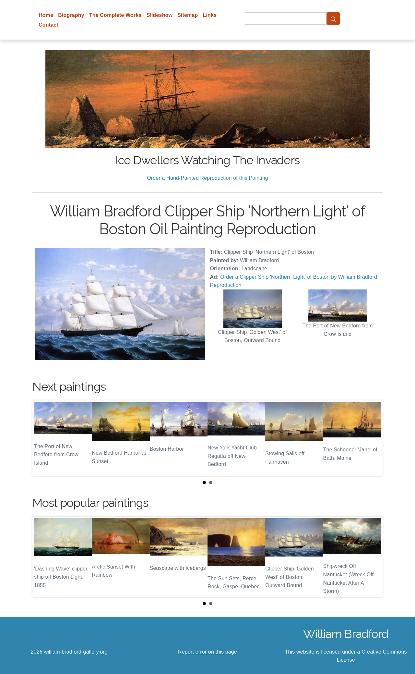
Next (372, 438)
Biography (71, 15)
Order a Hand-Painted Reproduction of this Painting (207, 178)
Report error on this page (207, 652)
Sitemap (187, 15)
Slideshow (160, 15)
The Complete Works (115, 15)
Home (46, 15)
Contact (48, 25)
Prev (42, 438)
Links (210, 15)
